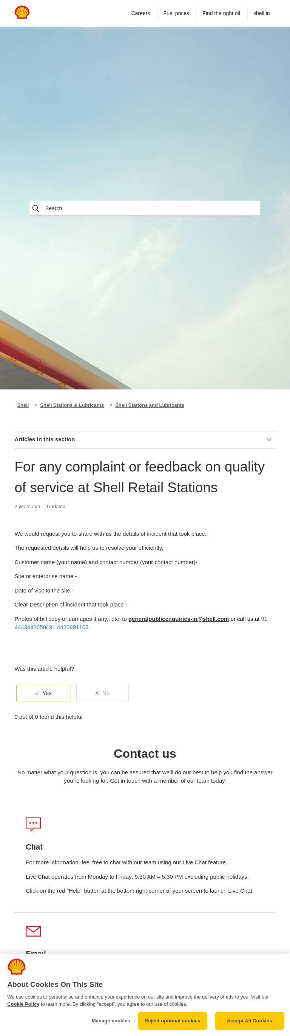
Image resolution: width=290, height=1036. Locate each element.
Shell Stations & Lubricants (72, 405)
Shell (23, 405)
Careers (140, 13)
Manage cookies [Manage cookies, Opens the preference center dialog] (111, 1021)
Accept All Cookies (249, 1021)
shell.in (261, 13)
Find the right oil (221, 13)
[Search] (145, 208)
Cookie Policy (23, 1004)
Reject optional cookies (173, 1021)
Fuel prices (176, 13)
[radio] (43, 693)
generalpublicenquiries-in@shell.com (178, 619)
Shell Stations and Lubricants (149, 405)
